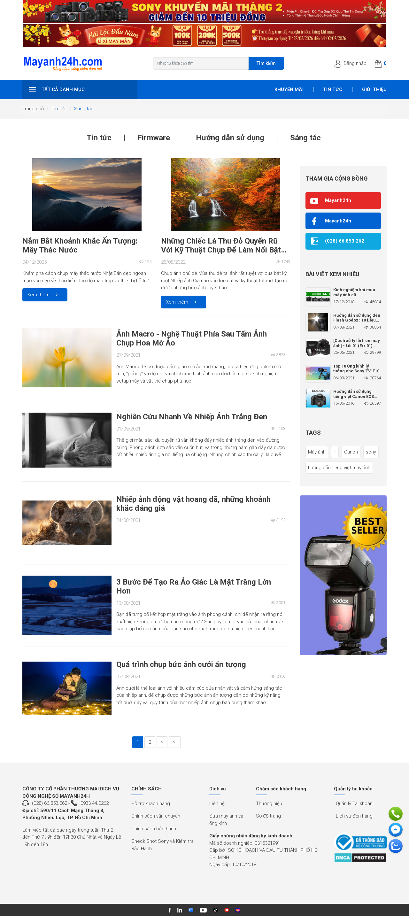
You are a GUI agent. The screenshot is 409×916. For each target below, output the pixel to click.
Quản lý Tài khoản (354, 803)
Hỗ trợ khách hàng (150, 803)
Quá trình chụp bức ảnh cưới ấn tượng (181, 664)
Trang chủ (33, 109)
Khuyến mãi (289, 89)
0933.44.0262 (95, 803)
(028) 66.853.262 (49, 803)
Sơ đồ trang (268, 816)
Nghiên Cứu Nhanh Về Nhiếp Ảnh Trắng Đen (191, 416)
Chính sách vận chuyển (155, 816)
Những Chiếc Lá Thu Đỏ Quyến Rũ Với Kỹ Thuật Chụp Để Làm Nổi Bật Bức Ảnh (221, 250)
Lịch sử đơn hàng (354, 816)
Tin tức (333, 89)
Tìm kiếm (266, 63)
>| (174, 742)
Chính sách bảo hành (153, 829)
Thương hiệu (269, 803)
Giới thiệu (374, 89)
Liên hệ (217, 803)
